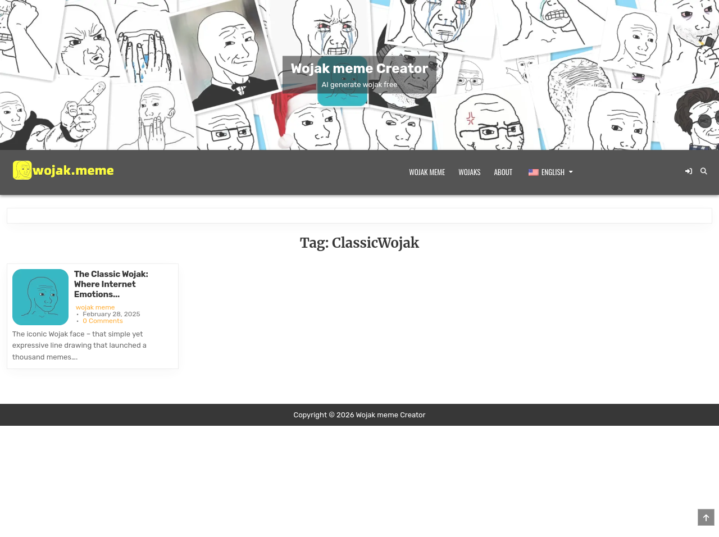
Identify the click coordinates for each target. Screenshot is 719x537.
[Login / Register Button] (688, 171)
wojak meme (95, 307)
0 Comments (103, 320)
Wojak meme (427, 172)
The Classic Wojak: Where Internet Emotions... (111, 284)
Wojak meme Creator (360, 68)
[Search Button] (704, 171)
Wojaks (469, 172)
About (503, 172)
